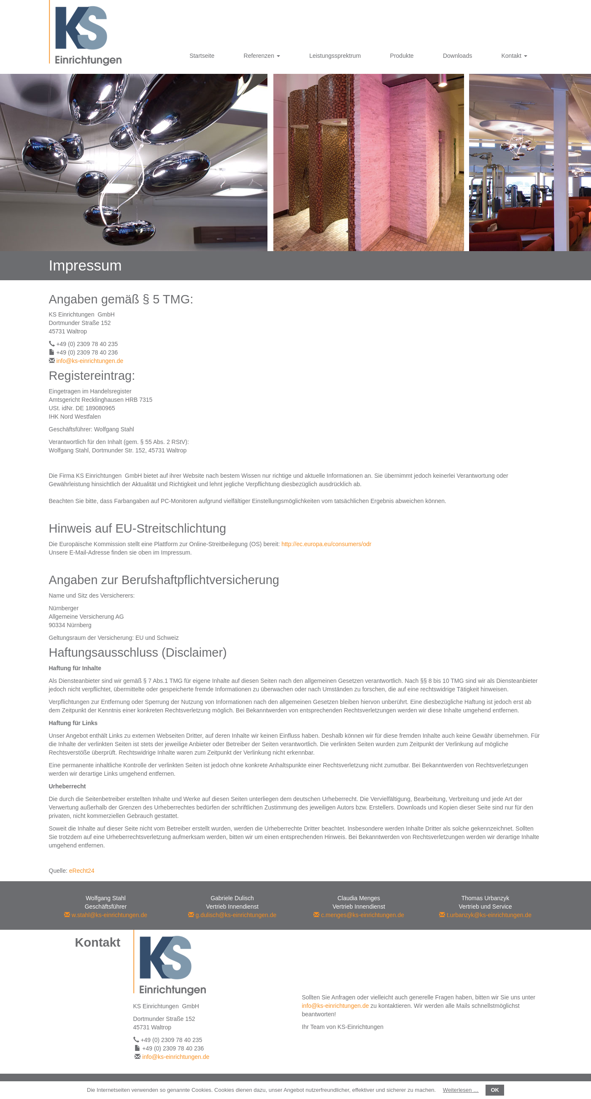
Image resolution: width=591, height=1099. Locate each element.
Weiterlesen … (461, 1090)
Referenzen (262, 55)
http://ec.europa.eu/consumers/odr (326, 544)
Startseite (201, 55)
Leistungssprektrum (335, 55)
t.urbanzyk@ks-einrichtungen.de (485, 915)
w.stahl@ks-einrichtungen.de (105, 915)
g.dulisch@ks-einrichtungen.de (232, 915)
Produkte (402, 55)
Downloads (457, 55)
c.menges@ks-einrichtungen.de (358, 915)
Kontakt (514, 55)
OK (495, 1090)
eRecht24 (81, 870)
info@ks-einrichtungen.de (89, 360)
